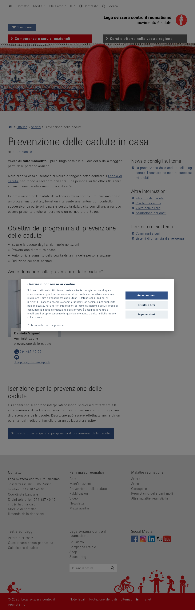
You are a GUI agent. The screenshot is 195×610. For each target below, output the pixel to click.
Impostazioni (146, 314)
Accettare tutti (146, 295)
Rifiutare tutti (146, 305)
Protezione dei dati (38, 325)
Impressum (58, 325)
